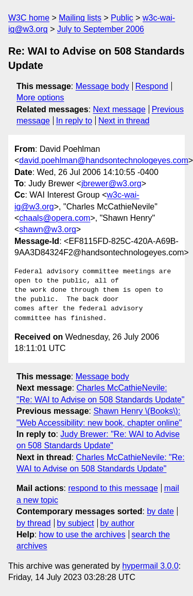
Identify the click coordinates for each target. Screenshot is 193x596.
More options (40, 97)
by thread (33, 523)
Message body (102, 86)
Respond (151, 86)
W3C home (28, 17)
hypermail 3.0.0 (150, 566)
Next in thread (124, 120)
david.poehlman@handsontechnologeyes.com (103, 160)
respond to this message (112, 488)
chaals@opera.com (54, 218)
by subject (75, 523)
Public (122, 17)
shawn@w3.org (47, 229)
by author (117, 523)
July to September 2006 (100, 29)
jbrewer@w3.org (111, 183)
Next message (119, 109)
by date (160, 511)
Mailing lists (80, 17)
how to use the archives (82, 534)
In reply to (74, 120)
